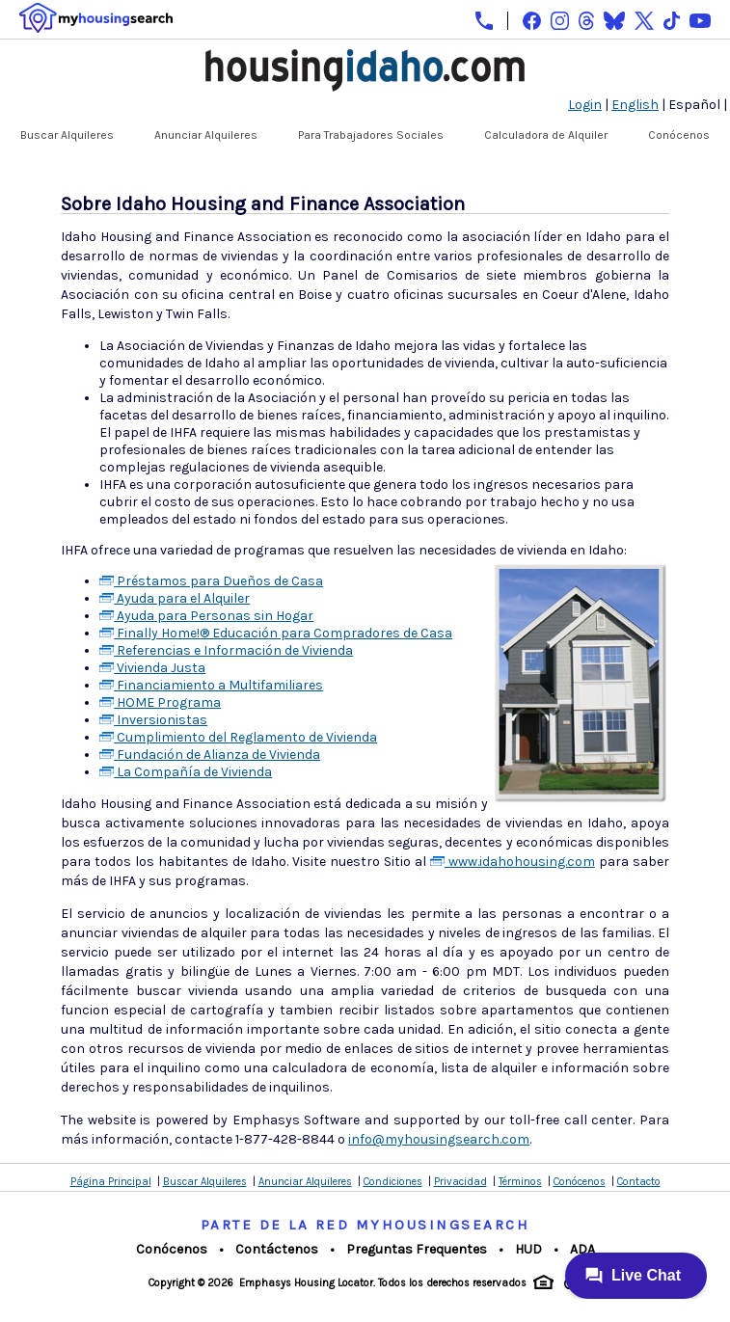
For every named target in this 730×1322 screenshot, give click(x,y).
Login (585, 104)
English (635, 104)
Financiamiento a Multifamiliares (211, 685)
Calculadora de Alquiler (546, 135)
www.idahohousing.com (512, 861)
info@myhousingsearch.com (438, 1139)
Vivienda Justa (152, 668)
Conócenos (679, 135)
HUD (528, 1249)
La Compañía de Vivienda (185, 772)
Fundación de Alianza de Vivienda (209, 754)
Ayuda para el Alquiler (174, 598)
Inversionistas (153, 720)
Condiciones (393, 1181)
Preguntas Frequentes (416, 1249)
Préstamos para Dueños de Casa (211, 581)
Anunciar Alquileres (205, 135)
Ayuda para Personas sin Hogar (206, 615)
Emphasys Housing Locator (306, 1283)
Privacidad (460, 1181)
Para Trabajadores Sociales (371, 135)
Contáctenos (276, 1249)
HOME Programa (160, 702)
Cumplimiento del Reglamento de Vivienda (238, 737)
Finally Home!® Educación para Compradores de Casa (275, 633)
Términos (520, 1181)
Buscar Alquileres (67, 135)
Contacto (639, 1181)
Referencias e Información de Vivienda (226, 650)
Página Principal (110, 1181)
